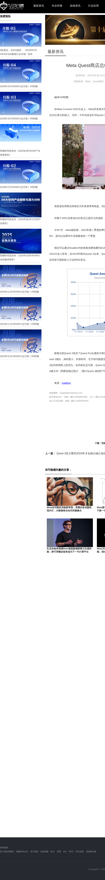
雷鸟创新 (80, 851)
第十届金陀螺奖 (7, 851)
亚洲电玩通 (91, 851)
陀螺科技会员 (22, 851)
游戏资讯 (75, 5)
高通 (59, 851)
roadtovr (66, 383)
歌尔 (53, 851)
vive (65, 851)
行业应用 (93, 5)
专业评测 (57, 5)
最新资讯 (38, 5)
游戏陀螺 (44, 851)
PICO (71, 851)
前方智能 (34, 851)
